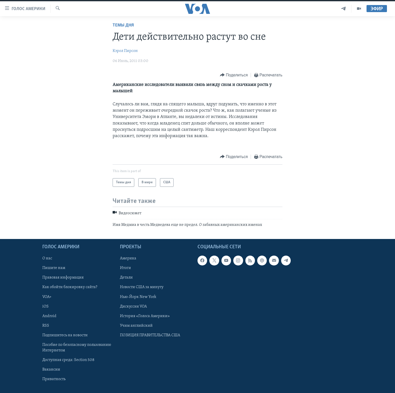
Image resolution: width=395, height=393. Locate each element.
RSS (45, 326)
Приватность (53, 379)
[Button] (234, 75)
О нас (47, 258)
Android (49, 316)
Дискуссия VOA (133, 307)
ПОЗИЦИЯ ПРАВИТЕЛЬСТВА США (150, 335)
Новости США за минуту (141, 287)
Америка (128, 258)
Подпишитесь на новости (65, 335)
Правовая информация (63, 278)
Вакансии (51, 370)
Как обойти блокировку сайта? (69, 287)
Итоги (125, 268)
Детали (126, 278)
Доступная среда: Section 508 (68, 360)
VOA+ (47, 297)
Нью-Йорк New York (138, 297)
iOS (45, 307)
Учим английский (136, 326)
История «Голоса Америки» (145, 316)
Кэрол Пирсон (125, 51)
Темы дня (123, 25)
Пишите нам (53, 268)
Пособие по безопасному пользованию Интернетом (76, 347)
